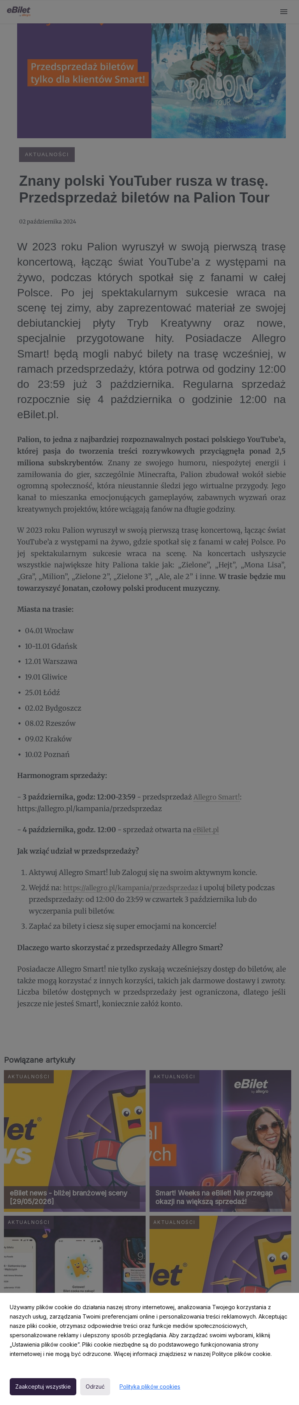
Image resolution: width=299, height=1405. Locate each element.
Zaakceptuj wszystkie (43, 1386)
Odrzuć (95, 1386)
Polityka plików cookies (150, 1386)
